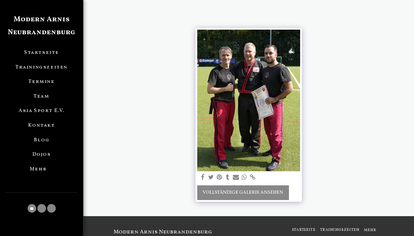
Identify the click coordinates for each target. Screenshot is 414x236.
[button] (32, 208)
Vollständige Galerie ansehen (243, 192)
